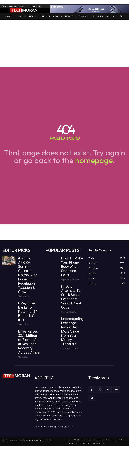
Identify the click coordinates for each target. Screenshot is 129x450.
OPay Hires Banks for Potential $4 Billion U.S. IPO (27, 311)
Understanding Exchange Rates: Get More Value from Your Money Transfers (72, 331)
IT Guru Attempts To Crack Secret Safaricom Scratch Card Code (71, 296)
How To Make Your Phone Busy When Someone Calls (72, 266)
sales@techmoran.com (61, 426)
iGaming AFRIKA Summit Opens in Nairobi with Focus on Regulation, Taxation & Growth (27, 275)
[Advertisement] (64, 43)
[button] (121, 16)
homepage (94, 160)
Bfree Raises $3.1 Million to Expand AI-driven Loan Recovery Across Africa (29, 341)
